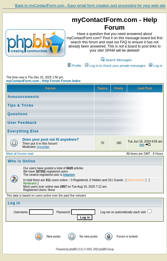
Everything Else (23, 131)
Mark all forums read (19, 153)
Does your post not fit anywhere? (50, 139)
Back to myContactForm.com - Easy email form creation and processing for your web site (90, 5)
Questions (17, 114)
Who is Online (21, 161)
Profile (74, 65)
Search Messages (116, 60)
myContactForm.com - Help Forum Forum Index (43, 81)
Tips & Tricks (20, 105)
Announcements (23, 97)
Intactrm (69, 174)
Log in (155, 65)
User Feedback (22, 123)
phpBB (73, 249)
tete (141, 144)
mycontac (43, 146)
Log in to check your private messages (115, 65)
